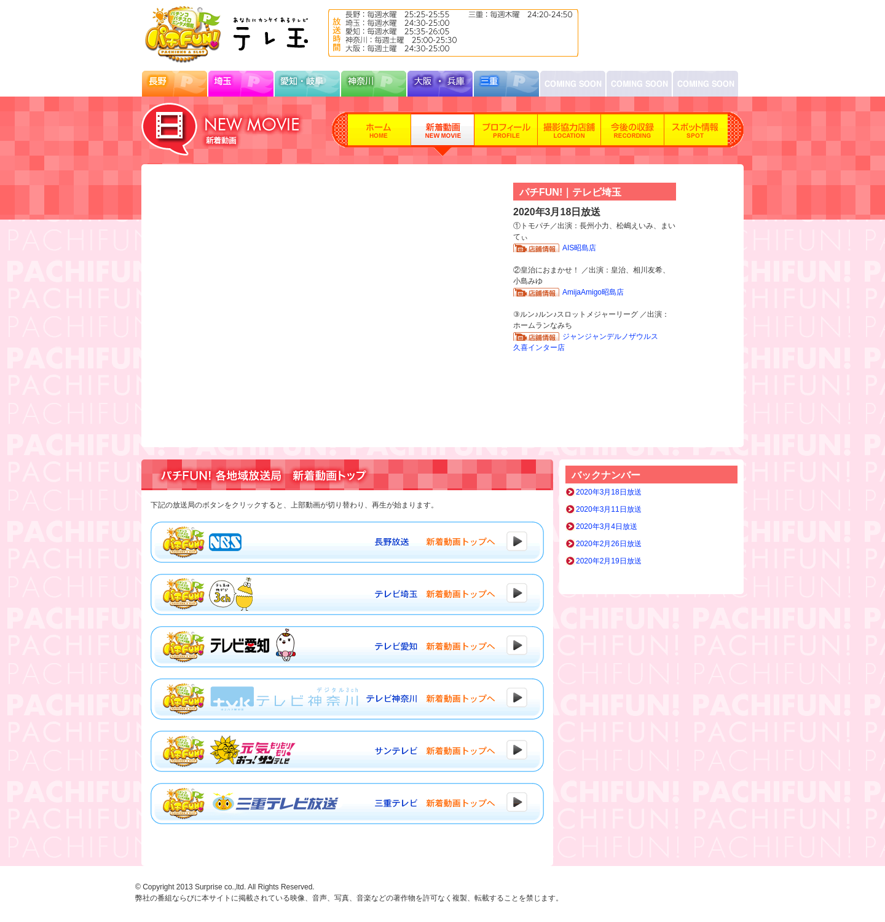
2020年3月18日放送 (609, 492)
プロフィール (506, 134)
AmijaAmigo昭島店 (593, 292)
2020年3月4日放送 (606, 526)
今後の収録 (632, 134)
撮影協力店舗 (569, 134)
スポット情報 (696, 134)
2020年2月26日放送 (609, 543)
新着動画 (442, 134)
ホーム (379, 134)
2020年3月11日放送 (609, 509)
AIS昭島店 (579, 248)
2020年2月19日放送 (609, 561)
